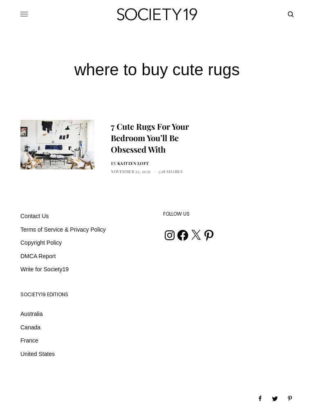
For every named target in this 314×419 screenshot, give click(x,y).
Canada (30, 327)
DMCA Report (38, 256)
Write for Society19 (44, 269)
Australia (31, 314)
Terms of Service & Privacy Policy (63, 229)
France (29, 340)
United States (37, 354)
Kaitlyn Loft (133, 163)
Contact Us (34, 216)
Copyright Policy (41, 242)
